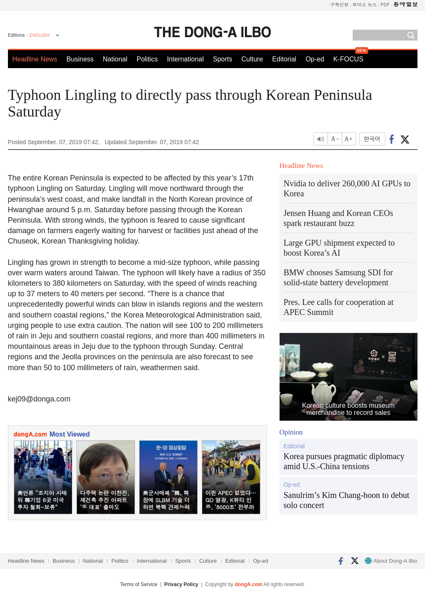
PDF (385, 4)
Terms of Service (138, 584)
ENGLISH (39, 35)
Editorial (284, 59)
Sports (222, 59)
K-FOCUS (348, 59)
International (185, 59)
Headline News (35, 59)
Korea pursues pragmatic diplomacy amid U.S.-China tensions (344, 461)
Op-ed (314, 59)
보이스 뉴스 (364, 4)
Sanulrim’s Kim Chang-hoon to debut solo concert (347, 500)
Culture (252, 59)
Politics (147, 59)
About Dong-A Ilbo (391, 561)
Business (80, 59)
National (115, 59)
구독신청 (339, 4)
